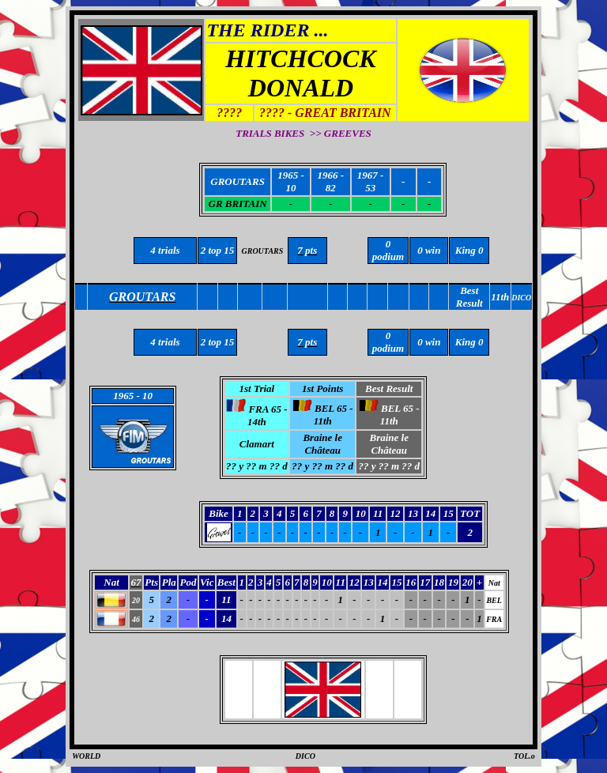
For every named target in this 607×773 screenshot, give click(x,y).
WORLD (86, 756)
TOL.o (524, 756)
